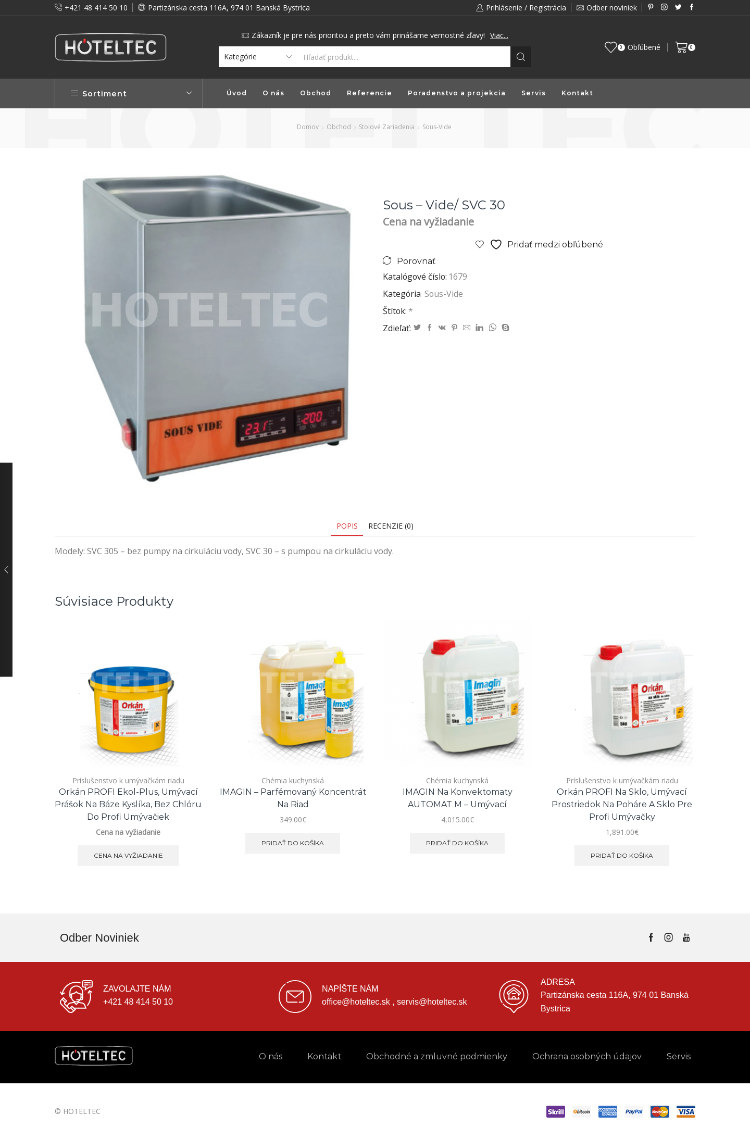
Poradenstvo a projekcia (457, 93)
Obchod (315, 93)
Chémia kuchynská (292, 780)
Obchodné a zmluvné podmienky (436, 1056)
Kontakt (577, 93)
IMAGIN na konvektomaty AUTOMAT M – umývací (457, 798)
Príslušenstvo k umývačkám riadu (128, 780)
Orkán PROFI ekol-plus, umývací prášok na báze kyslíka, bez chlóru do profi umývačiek (128, 804)
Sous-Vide (437, 126)
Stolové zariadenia (387, 126)
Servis (533, 93)
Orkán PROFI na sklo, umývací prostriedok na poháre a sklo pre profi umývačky (622, 804)
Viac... (499, 35)
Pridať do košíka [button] (292, 843)
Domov (308, 126)
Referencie (369, 93)
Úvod (237, 93)
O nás (273, 93)
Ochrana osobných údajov (587, 1056)
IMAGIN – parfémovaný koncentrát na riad (293, 798)
